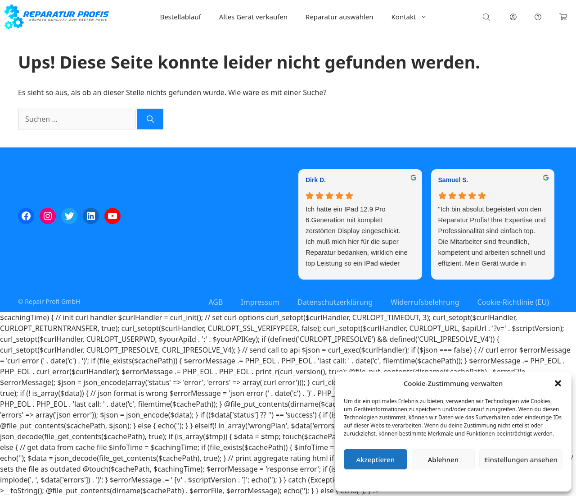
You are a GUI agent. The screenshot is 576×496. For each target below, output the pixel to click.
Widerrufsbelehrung (425, 302)
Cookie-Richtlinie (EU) (513, 302)
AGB (215, 302)
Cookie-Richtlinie (406, 480)
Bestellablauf (180, 16)
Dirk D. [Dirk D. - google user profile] (316, 180)
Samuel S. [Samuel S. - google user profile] (453, 180)
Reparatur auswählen (339, 16)
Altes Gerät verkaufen (253, 16)
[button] (558, 383)
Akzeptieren (375, 459)
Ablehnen (443, 459)
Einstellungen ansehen (521, 459)
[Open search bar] (487, 17)
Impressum (506, 480)
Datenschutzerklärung (460, 480)
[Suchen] (150, 119)
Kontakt (414, 17)
